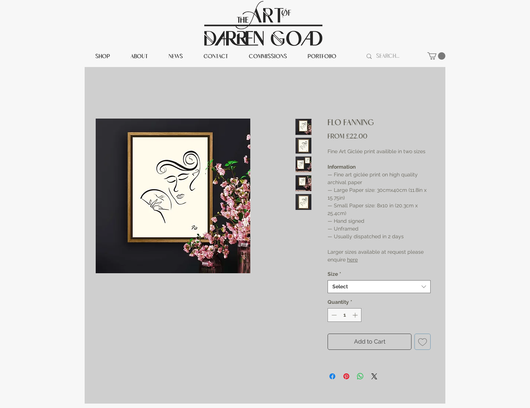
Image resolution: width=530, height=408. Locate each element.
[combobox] (379, 286)
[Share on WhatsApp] (360, 376)
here (352, 260)
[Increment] (355, 315)
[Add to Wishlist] (422, 342)
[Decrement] (333, 315)
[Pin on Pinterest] (346, 376)
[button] (436, 56)
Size (334, 274)
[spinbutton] (344, 315)
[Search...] (394, 56)
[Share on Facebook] (332, 376)
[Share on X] (374, 376)
